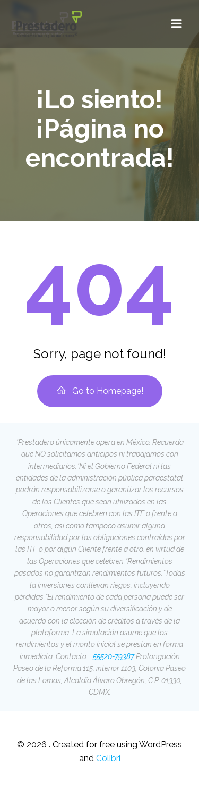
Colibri (108, 758)
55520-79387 (112, 656)
